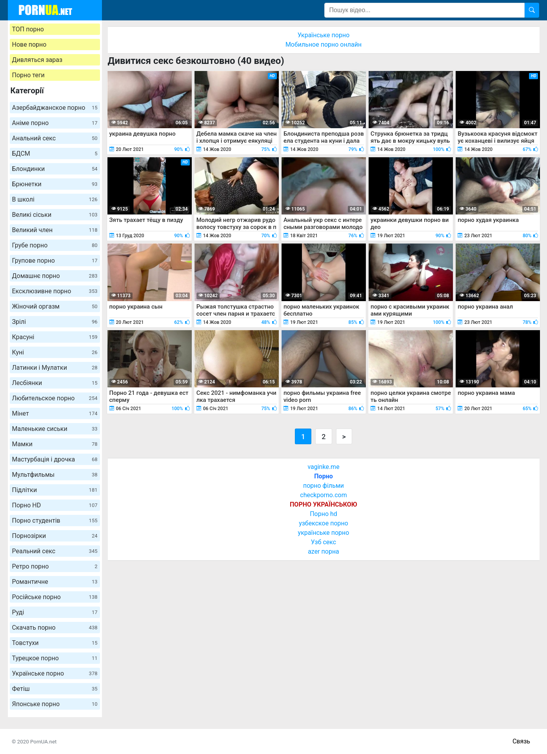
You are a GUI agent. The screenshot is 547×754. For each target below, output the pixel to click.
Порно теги (28, 75)
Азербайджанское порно (55, 107)
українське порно (323, 532)
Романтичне (55, 581)
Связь (521, 741)
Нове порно (29, 44)
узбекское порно (323, 523)
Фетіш (55, 688)
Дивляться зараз (37, 60)
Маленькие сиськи (55, 428)
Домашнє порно (55, 276)
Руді (55, 612)
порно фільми (323, 485)
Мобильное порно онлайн (323, 44)
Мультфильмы (55, 474)
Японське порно (55, 704)
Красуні (55, 337)
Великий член (55, 230)
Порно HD (55, 505)
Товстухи (55, 643)
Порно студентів (55, 520)
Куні (55, 352)
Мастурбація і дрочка (55, 459)
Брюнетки (55, 184)
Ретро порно (55, 566)
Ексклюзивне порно (55, 291)
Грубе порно (55, 245)
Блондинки (55, 169)
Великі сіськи (55, 214)
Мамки (55, 444)
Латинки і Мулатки (55, 367)
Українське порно (55, 673)
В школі (55, 199)
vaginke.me (323, 467)
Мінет (55, 413)
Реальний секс (55, 551)
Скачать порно (55, 627)
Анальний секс (55, 138)
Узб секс (323, 542)
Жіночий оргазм (55, 306)
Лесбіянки (55, 383)
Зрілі (55, 321)
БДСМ (55, 153)
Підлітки (55, 490)
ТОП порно (28, 29)
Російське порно (55, 597)
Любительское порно (55, 398)
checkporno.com (323, 495)
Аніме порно (55, 123)
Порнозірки (55, 536)
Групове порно (55, 260)
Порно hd (323, 514)
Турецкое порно (55, 658)
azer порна (323, 551)
